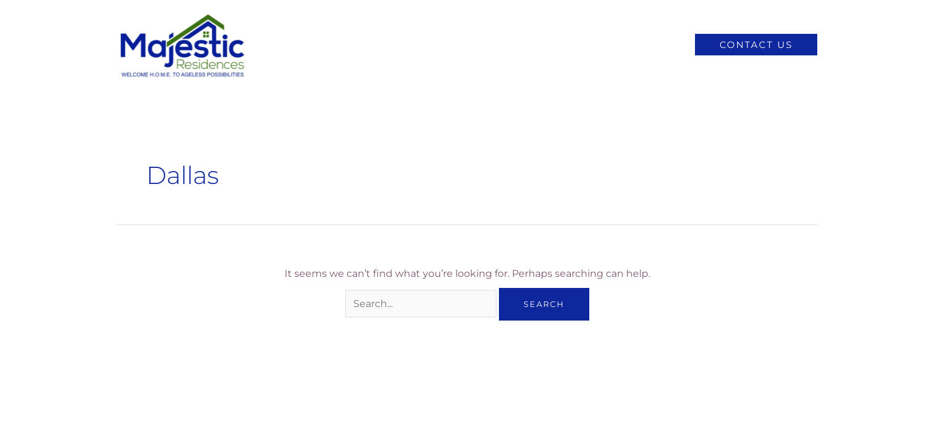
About (468, 44)
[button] (756, 44)
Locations (527, 44)
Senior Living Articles (622, 44)
